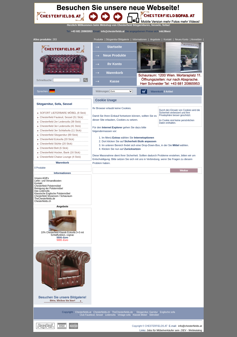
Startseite (114, 47)
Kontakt (168, 39)
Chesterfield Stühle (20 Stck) (56, 143)
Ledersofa (110, 315)
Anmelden (196, 39)
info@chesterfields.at (190, 325)
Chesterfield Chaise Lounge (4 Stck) (60, 156)
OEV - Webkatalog (191, 330)
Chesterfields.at (83, 312)
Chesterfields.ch (42, 201)
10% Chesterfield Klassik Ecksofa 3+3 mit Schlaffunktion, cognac (62, 233)
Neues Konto (181, 39)
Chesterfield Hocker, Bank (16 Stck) (60, 152)
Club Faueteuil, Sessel (91, 315)
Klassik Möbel (140, 315)
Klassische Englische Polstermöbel (52, 193)
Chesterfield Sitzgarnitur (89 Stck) (59, 134)
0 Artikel (168, 91)
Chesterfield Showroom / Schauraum (53, 196)
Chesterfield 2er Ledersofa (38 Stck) (60, 121)
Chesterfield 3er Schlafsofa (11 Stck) (60, 130)
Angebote (155, 39)
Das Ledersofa (42, 191)
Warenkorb (114, 73)
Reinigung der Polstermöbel (48, 188)
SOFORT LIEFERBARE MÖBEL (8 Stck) (63, 112)
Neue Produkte (114, 55)
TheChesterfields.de (44, 198)
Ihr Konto (114, 64)
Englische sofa (167, 312)
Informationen (140, 39)
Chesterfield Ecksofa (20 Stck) (57, 139)
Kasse (114, 81)
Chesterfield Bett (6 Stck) (54, 148)
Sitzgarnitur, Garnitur (147, 312)
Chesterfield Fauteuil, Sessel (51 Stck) (61, 117)
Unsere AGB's (41, 178)
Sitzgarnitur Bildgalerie (117, 39)
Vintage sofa (124, 315)
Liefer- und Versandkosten (48, 181)
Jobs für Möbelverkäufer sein (163, 330)
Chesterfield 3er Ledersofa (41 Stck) (60, 126)
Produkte (98, 39)
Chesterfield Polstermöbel (47, 186)
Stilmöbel (154, 315)
